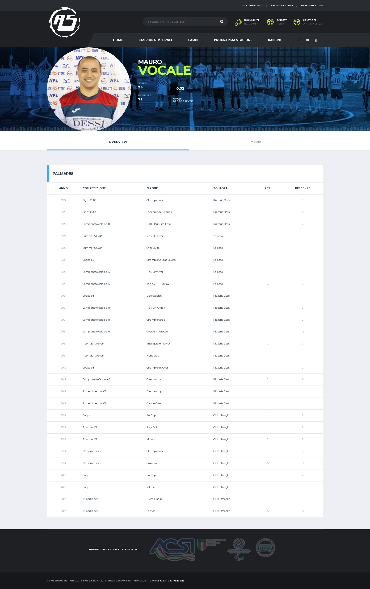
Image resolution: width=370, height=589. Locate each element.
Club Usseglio (221, 415)
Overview (118, 141)
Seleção (218, 236)
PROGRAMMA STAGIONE (233, 40)
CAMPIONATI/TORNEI (155, 40)
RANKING (275, 40)
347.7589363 (158, 580)
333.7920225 (176, 580)
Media (256, 141)
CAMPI (193, 40)
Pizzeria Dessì (221, 200)
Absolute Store (282, 5)
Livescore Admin (312, 5)
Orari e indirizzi (313, 24)
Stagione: (252, 5)
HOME (118, 40)
